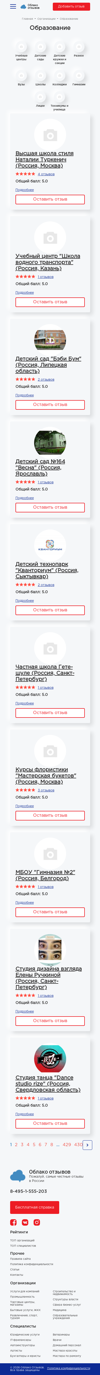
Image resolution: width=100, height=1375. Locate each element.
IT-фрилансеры (20, 1340)
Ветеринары (61, 1335)
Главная (27, 19)
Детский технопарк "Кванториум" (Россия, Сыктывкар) (46, 570)
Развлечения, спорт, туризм (24, 1317)
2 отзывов (46, 379)
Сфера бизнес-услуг (67, 1305)
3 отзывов (46, 790)
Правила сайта (20, 1259)
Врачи (57, 1340)
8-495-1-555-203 (28, 1192)
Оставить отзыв (50, 199)
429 (67, 1145)
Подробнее (24, 190)
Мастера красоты (65, 1351)
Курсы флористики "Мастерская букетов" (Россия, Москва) (45, 775)
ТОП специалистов (23, 1246)
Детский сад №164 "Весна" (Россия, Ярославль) (40, 467)
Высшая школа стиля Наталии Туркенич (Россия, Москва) (44, 159)
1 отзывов (46, 277)
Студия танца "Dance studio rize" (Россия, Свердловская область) (48, 1084)
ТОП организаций (22, 1241)
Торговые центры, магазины (22, 1303)
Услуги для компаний (24, 1291)
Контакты (16, 1275)
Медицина (59, 1310)
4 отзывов (46, 174)
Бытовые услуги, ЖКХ (25, 1310)
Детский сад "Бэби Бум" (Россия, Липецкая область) (48, 365)
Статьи (14, 1270)
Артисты (16, 1351)
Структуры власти (65, 1299)
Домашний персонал (67, 1345)
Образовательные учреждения (65, 1317)
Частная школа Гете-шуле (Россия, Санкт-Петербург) (44, 673)
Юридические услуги (24, 1335)
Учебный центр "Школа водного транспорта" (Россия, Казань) (47, 262)
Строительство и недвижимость (64, 1293)
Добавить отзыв (71, 6)
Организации (46, 19)
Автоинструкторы (22, 1345)
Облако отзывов (33, 6)
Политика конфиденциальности (31, 1264)
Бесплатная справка (34, 1207)
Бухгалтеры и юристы (25, 1356)
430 (78, 1145)
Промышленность (22, 1297)
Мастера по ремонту (67, 1356)
